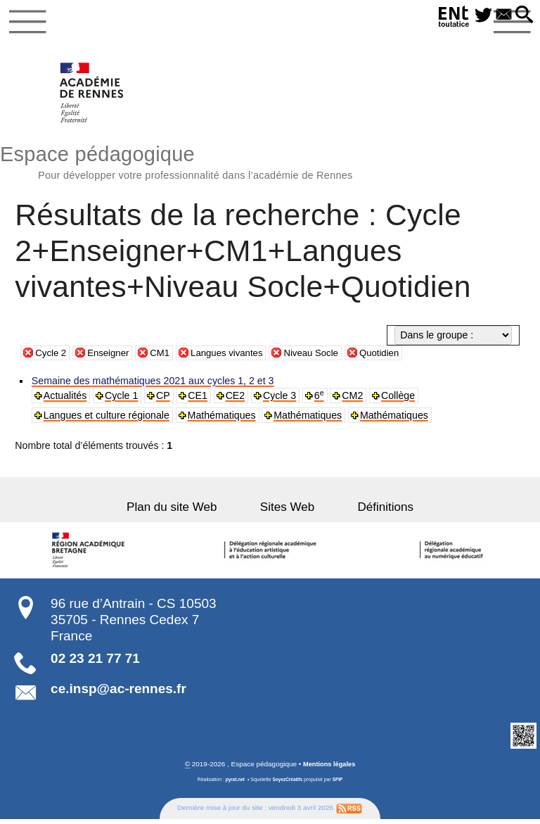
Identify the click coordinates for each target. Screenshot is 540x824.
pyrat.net (233, 784)
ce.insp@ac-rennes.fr (118, 693)
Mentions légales (329, 769)
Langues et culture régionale (107, 420)
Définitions (370, 512)
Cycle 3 (281, 400)
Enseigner (112, 357)
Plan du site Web (188, 512)
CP (165, 400)
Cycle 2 (51, 357)
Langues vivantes (236, 357)
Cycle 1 (122, 400)
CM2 (355, 400)
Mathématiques (222, 420)
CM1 (165, 357)
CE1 (200, 400)
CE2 (237, 400)
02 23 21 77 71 (95, 663)
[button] (522, 15)
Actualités (66, 400)
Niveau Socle (326, 357)
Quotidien (397, 357)
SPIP (339, 784)
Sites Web (287, 512)
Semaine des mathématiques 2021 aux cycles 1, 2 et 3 (153, 385)
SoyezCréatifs (287, 784)
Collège (401, 400)
